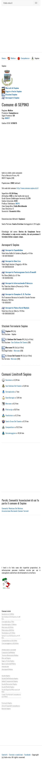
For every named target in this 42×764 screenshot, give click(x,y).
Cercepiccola (9, 391)
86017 (7, 118)
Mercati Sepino (6, 658)
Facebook (27, 754)
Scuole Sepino (6, 676)
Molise (13, 58)
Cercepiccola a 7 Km (8, 622)
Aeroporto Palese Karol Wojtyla (17, 307)
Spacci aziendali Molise (9, 664)
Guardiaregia (9, 397)
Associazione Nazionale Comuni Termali (15, 511)
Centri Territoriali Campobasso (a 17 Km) (11, 696)
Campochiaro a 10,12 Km (9, 640)
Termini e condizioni (16, 754)
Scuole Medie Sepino (8, 687)
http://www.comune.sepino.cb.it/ (28, 188)
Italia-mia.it (7, 2)
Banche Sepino (6, 709)
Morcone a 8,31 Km (8, 627)
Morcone (17, 350)
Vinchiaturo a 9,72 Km (8, 633)
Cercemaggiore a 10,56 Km (10, 643)
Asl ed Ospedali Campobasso (11, 706)
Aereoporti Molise (7, 669)
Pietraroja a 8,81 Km (8, 630)
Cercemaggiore (10, 433)
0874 (18, 203)
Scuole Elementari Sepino (9, 684)
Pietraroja (8, 409)
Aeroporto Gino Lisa (13, 261)
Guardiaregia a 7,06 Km (9, 624)
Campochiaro (9, 427)
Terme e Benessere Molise (10, 655)
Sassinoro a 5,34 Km (8, 614)
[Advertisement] (21, 29)
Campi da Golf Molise (8, 652)
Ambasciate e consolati (9, 650)
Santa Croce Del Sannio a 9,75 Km (11, 637)
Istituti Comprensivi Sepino (10, 681)
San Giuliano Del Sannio (19, 342)
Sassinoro (8, 380)
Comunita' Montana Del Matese (12, 508)
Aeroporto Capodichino (14, 250)
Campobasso (25, 58)
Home (4, 58)
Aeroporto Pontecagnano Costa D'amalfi (20, 272)
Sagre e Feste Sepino (8, 661)
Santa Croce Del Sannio (13, 421)
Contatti (4, 754)
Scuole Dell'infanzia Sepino (10, 678)
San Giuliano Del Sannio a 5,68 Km (11, 618)
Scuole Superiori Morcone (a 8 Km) (11, 691)
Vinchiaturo (9, 415)
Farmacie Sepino (7, 703)
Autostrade (5, 666)
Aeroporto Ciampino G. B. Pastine (18, 294)
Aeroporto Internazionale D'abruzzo (18, 283)
